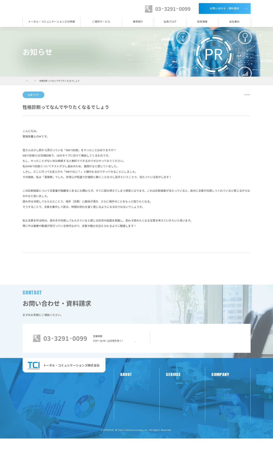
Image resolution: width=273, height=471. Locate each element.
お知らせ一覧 (136, 282)
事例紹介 (138, 21)
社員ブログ (170, 21)
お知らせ (72, 80)
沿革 (214, 424)
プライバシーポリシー (224, 439)
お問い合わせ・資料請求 (224, 8)
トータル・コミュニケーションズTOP (41, 80)
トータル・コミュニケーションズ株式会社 (66, 8)
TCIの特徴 (126, 417)
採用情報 (202, 21)
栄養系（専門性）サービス (181, 424)
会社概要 (216, 432)
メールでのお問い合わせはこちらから (200, 384)
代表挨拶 (216, 417)
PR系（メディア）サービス (181, 417)
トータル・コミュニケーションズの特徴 (51, 21)
